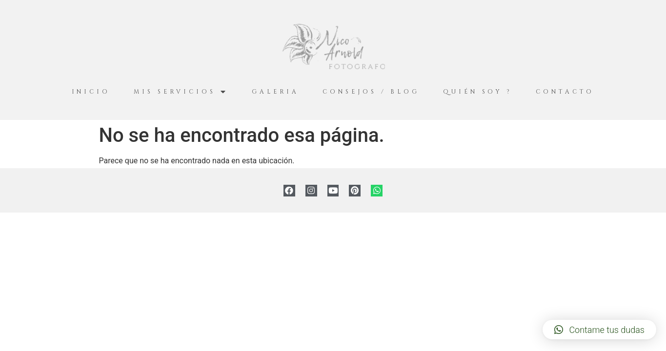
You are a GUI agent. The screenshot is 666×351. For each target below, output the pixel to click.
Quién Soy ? (477, 92)
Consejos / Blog (371, 92)
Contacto (565, 92)
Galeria (275, 92)
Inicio (91, 92)
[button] (599, 329)
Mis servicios (181, 92)
